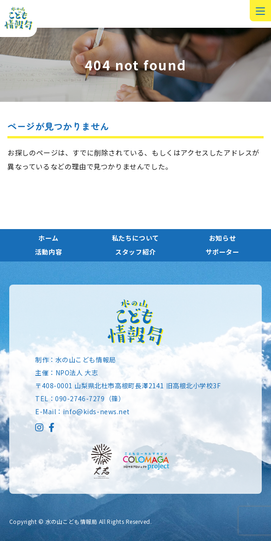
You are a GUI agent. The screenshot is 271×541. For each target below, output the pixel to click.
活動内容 (48, 251)
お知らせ (222, 238)
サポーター (223, 251)
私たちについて (135, 238)
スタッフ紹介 (135, 251)
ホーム (48, 238)
